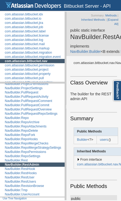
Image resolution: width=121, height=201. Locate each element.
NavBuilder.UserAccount (22, 194)
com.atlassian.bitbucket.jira (24, 23)
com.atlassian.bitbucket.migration (28, 52)
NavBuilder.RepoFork (20, 135)
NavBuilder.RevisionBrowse (24, 186)
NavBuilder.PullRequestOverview (28, 109)
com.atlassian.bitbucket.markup (27, 48)
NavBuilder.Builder (85, 51)
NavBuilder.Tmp (16, 190)
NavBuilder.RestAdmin (22, 164)
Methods (111, 15)
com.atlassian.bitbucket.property (28, 74)
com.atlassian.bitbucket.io (23, 18)
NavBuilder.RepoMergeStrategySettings (33, 147)
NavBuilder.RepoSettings (22, 156)
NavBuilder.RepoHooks (21, 139)
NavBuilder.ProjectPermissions (26, 84)
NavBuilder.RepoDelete (21, 130)
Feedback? (117, 90)
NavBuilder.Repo (17, 118)
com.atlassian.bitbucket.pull (24, 78)
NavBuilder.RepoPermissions (25, 152)
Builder (82, 140)
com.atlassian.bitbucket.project (26, 69)
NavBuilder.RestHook (20, 169)
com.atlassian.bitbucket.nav (26, 61)
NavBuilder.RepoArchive (22, 122)
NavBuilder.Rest (16, 160)
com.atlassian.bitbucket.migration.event (33, 57)
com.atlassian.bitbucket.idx (24, 14)
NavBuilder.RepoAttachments (26, 126)
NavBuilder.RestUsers (20, 181)
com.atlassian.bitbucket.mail (25, 44)
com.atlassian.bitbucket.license (27, 35)
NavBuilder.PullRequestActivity (26, 97)
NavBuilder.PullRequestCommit (27, 105)
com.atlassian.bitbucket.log (24, 40)
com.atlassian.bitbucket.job (24, 27)
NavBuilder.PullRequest (21, 92)
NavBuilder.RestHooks (21, 173)
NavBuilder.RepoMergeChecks (26, 143)
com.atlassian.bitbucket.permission (29, 65)
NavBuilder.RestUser (19, 177)
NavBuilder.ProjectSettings (24, 88)
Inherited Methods (93, 19)
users (104, 140)
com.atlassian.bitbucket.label (25, 31)
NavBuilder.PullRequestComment (28, 101)
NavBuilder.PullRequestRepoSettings (31, 114)
